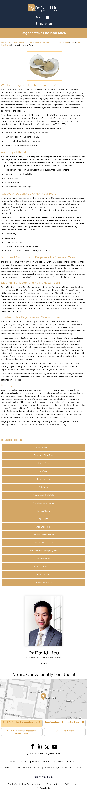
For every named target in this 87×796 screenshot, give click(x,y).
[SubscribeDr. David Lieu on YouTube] (50, 24)
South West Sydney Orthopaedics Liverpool (21, 722)
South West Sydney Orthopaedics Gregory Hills (65, 722)
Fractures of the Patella (43, 495)
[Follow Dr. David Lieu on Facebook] (36, 23)
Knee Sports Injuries (43, 566)
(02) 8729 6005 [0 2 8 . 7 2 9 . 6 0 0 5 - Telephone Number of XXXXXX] (35, 753)
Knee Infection (43, 479)
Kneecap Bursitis (43, 447)
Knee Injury (43, 463)
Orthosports (52, 784)
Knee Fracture (43, 558)
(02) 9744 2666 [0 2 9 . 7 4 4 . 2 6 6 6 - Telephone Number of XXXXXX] (52, 753)
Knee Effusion (43, 574)
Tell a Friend (71, 761)
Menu (43, 17)
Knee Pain (43, 519)
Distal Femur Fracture (43, 543)
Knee (72, 42)
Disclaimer (24, 761)
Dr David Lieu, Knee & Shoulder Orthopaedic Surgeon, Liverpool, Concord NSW (31, 42)
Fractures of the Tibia (43, 455)
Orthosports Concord (65, 731)
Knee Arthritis (43, 511)
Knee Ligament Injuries (43, 503)
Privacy (35, 761)
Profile (43, 663)
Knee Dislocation (44, 527)
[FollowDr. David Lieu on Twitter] (46, 23)
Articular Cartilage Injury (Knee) (43, 551)
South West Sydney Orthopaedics (24, 784)
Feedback (58, 761)
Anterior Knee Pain (43, 582)
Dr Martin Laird (71, 784)
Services (65, 42)
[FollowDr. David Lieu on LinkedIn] (41, 23)
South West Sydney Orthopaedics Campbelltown (21, 732)
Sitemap (46, 761)
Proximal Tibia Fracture (43, 535)
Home (12, 761)
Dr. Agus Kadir (43, 788)
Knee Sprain (43, 471)
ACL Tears (43, 487)
